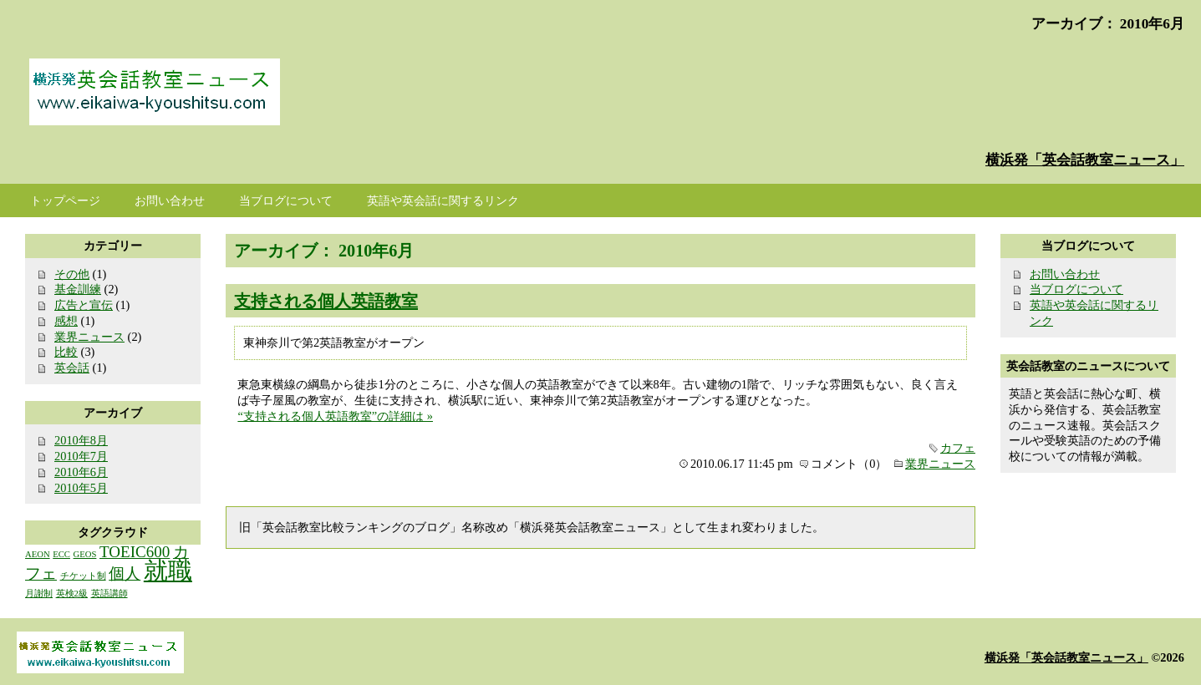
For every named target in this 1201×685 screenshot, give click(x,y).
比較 (66, 351)
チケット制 (83, 576)
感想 (66, 320)
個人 (124, 573)
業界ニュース (940, 463)
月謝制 (39, 593)
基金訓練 (77, 289)
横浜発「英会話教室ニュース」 (1084, 160)
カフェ (957, 447)
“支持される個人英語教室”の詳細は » (335, 416)
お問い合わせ (1065, 274)
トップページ (65, 200)
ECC (61, 554)
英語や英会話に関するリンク (443, 200)
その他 (71, 274)
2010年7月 (81, 456)
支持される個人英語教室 (326, 301)
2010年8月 (81, 440)
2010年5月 (81, 488)
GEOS (85, 554)
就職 (168, 570)
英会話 (71, 367)
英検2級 (72, 593)
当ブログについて (1076, 289)
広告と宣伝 (83, 305)
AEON (37, 554)
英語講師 (109, 593)
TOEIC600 (134, 552)
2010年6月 (81, 472)
